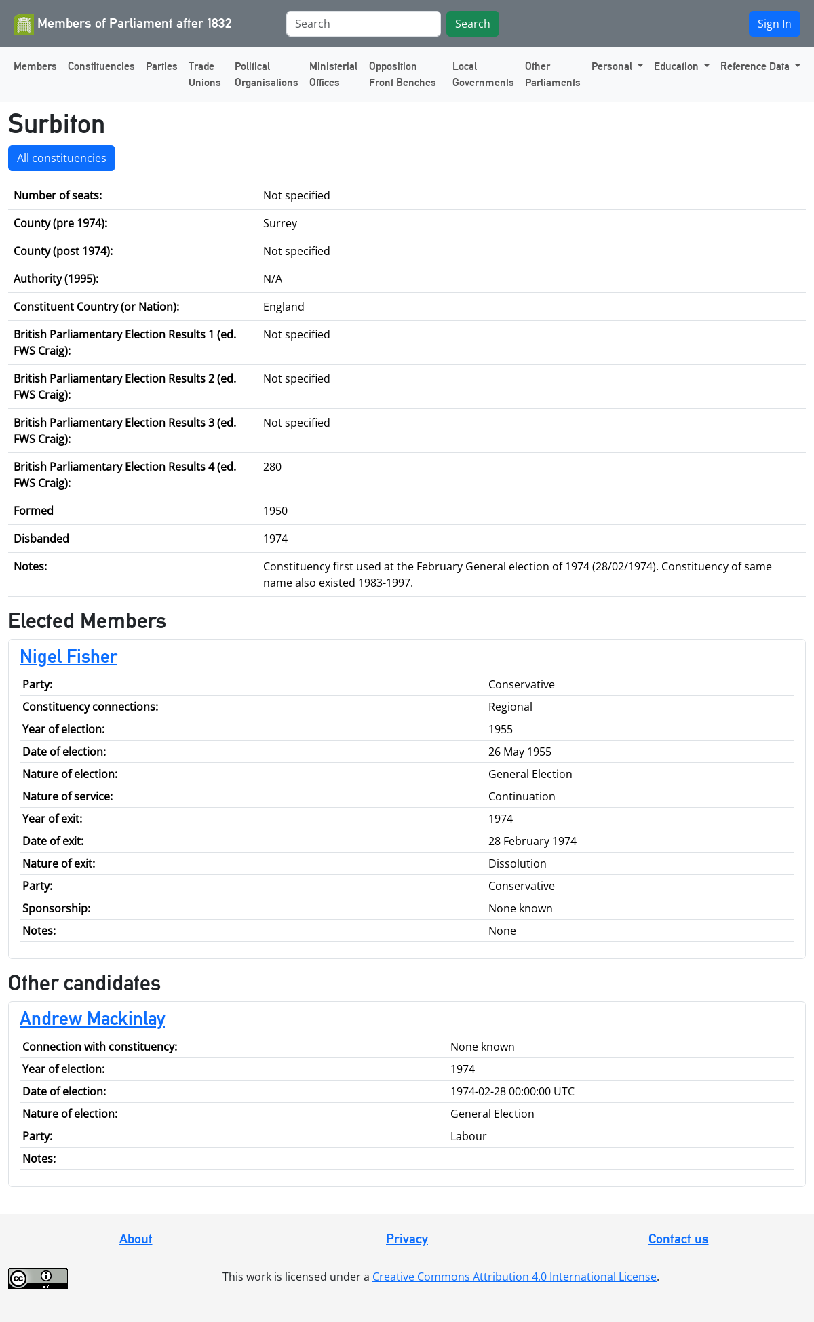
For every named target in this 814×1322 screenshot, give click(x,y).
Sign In (775, 23)
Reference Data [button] (756, 66)
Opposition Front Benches (402, 74)
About (136, 1238)
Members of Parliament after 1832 (123, 24)
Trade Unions (205, 74)
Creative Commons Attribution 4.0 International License (514, 1276)
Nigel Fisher (68, 656)
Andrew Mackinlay (92, 1018)
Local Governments (483, 74)
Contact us (678, 1238)
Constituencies (101, 66)
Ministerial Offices (333, 74)
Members (35, 66)
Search (472, 23)
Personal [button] (613, 66)
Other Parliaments (553, 74)
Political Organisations (266, 74)
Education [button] (677, 66)
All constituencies (61, 158)
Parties (162, 66)
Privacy (407, 1238)
